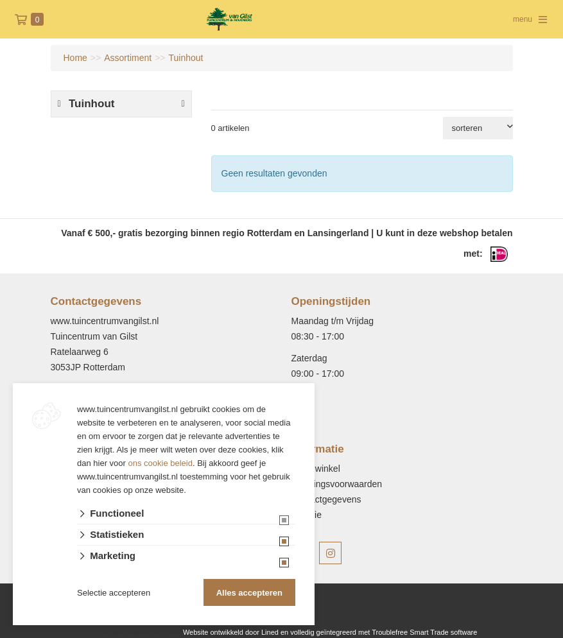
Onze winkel (315, 468)
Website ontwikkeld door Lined (231, 632)
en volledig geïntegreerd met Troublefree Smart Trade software (379, 632)
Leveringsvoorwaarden (337, 484)
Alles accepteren (249, 593)
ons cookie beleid (160, 463)
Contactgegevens (326, 499)
